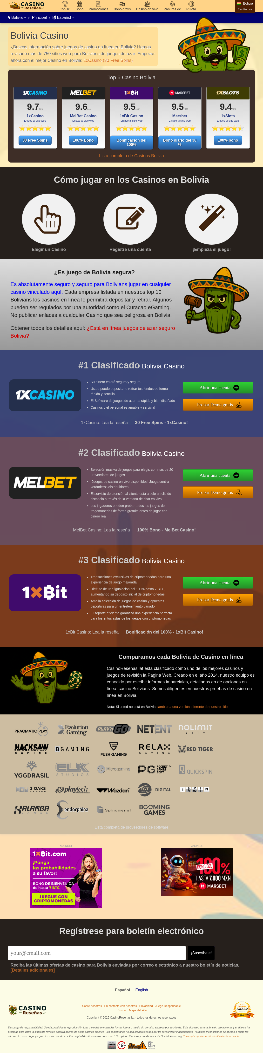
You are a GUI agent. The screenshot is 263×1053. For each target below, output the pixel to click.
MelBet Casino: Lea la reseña (101, 535)
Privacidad (146, 1006)
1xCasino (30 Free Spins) (108, 60)
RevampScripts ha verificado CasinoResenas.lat (211, 1036)
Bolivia (17, 17)
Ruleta (191, 9)
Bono (79, 9)
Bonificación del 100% (132, 142)
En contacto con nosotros (120, 1006)
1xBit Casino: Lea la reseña (92, 637)
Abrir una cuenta (221, 388)
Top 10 (65, 9)
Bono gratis (122, 9)
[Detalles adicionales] (33, 970)
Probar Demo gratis (221, 404)
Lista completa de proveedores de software (132, 827)
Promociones (98, 9)
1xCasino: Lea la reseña (104, 428)
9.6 (81, 107)
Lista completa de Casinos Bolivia (131, 155)
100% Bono (83, 140)
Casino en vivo (147, 9)
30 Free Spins (34, 140)
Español (63, 17)
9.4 (226, 107)
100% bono (228, 140)
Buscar (122, 1010)
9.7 (33, 107)
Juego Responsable (168, 1006)
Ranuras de (172, 9)
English (141, 990)
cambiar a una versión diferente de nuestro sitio (197, 704)
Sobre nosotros (92, 1006)
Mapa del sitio (138, 1010)
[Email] (97, 953)
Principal (39, 17)
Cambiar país (245, 9)
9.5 (129, 107)
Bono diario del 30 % (179, 142)
